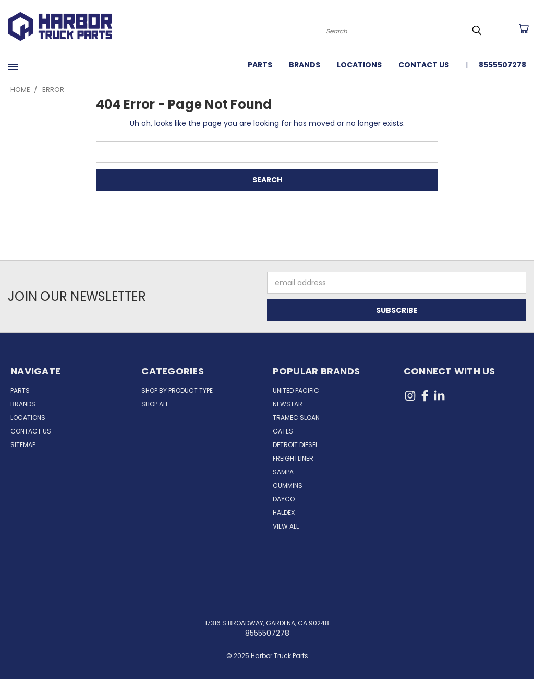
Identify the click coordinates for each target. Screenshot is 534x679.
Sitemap (22, 444)
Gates (283, 431)
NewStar (287, 404)
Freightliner (293, 458)
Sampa (283, 471)
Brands (304, 65)
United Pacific (296, 390)
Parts (260, 65)
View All (286, 526)
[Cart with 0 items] (523, 29)
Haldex (284, 512)
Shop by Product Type (177, 390)
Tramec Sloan (296, 417)
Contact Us (423, 65)
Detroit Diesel (295, 444)
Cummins (287, 485)
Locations (359, 65)
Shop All (154, 404)
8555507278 (502, 65)
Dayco (284, 499)
